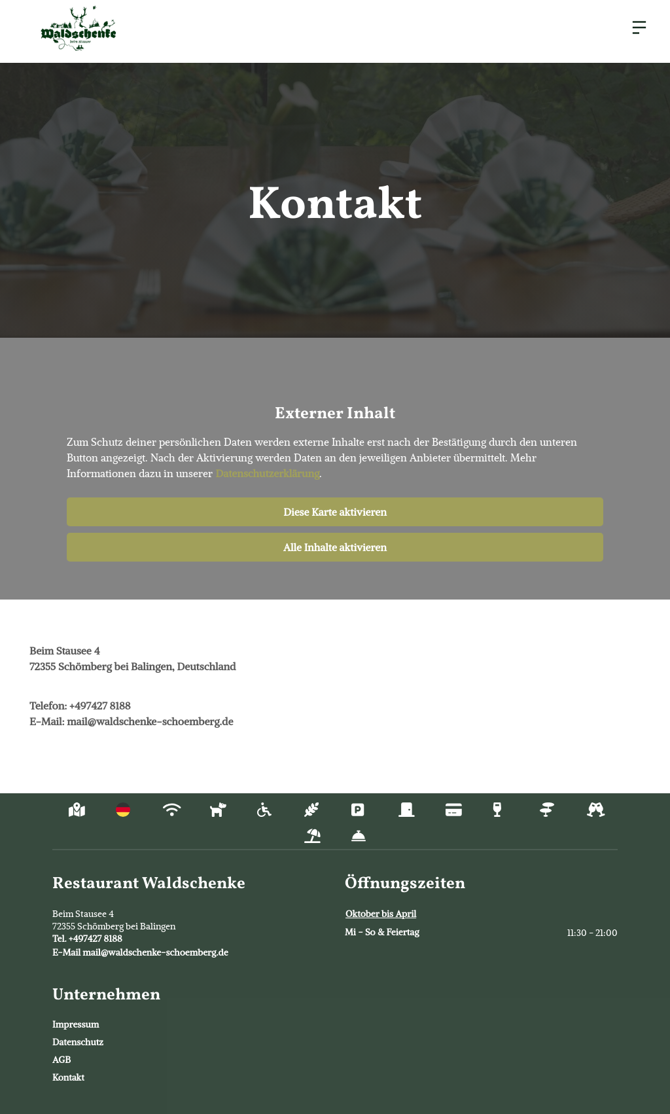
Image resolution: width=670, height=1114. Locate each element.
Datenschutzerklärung (267, 473)
